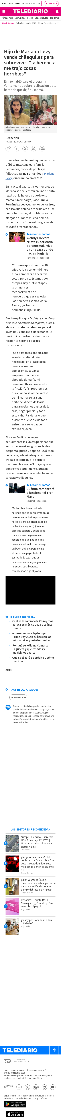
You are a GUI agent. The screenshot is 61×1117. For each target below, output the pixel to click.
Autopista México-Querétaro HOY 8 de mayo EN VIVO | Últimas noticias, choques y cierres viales (37, 842)
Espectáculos (41, 18)
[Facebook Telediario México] (19, 1087)
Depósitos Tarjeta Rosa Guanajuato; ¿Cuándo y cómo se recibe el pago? (37, 903)
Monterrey (14, 3)
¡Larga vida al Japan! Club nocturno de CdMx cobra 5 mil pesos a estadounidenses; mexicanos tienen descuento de (38, 863)
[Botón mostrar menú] (3, 11)
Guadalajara (28, 3)
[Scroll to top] (54, 1050)
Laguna (40, 3)
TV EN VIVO (52, 3)
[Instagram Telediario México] (36, 1087)
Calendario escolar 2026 (26, 23)
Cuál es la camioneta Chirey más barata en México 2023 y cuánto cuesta (32, 624)
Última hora (7, 18)
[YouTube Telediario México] (52, 1087)
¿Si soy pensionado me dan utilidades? (36, 921)
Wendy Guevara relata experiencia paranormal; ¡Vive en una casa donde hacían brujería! (40, 246)
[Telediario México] (30, 11)
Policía (30, 18)
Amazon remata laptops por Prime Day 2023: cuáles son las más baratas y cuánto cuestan (31, 637)
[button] (8, 149)
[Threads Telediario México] (44, 1087)
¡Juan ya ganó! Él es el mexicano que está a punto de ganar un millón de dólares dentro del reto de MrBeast (38, 885)
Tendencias (55, 18)
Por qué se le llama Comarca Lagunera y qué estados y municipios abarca (30, 649)
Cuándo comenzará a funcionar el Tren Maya (40, 492)
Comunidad (20, 18)
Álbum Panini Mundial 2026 (49, 23)
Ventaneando (18, 697)
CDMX (4, 3)
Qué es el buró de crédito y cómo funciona (33, 659)
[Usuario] (57, 11)
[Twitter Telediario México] (27, 1087)
